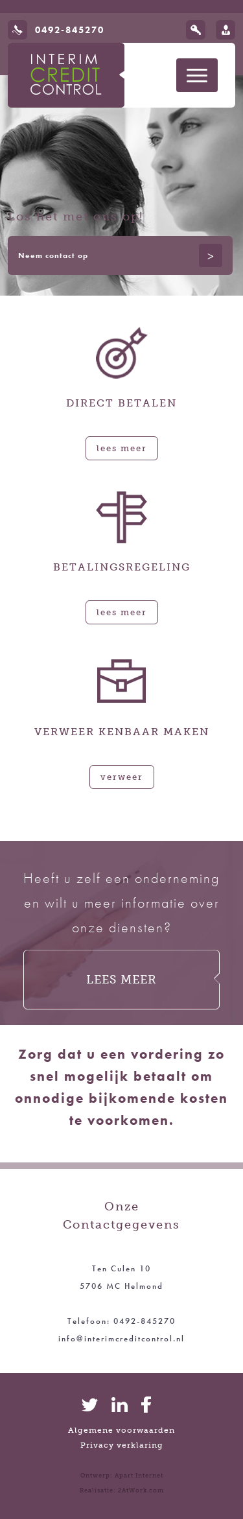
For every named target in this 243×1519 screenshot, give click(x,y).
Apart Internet (139, 1475)
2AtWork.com (141, 1490)
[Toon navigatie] (197, 75)
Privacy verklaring (121, 1445)
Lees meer (122, 448)
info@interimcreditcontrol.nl (121, 1338)
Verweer (121, 776)
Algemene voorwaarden (121, 1430)
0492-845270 (69, 30)
